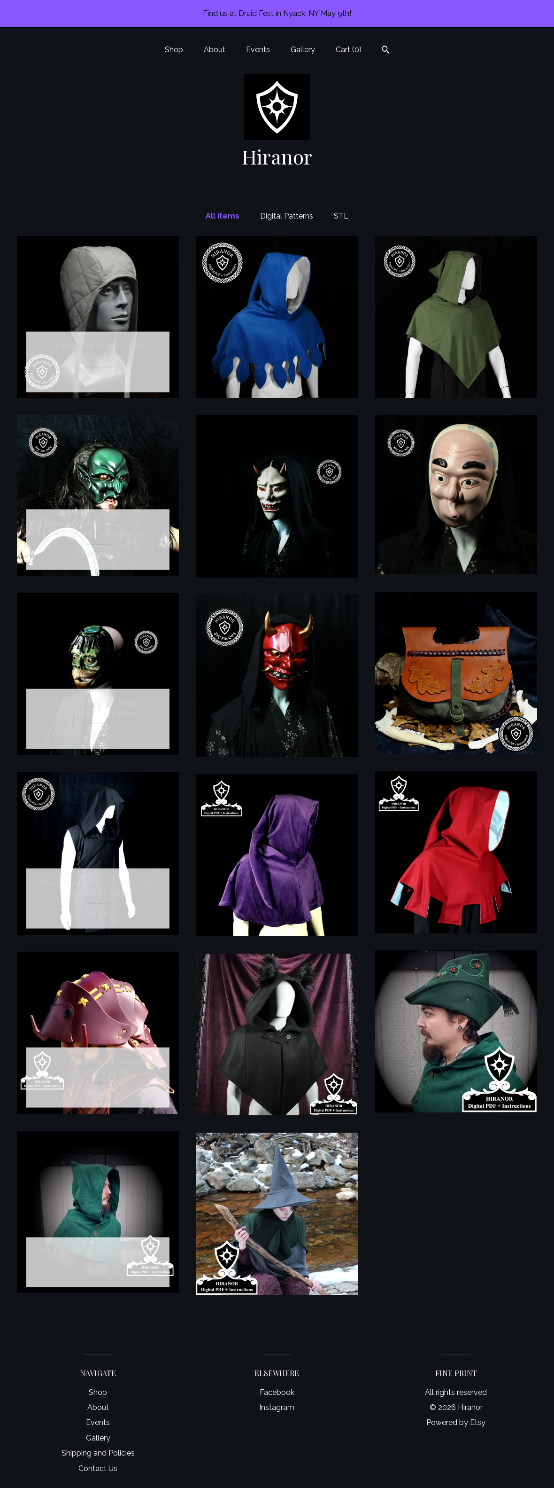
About (214, 49)
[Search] (385, 51)
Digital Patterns (286, 215)
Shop (174, 49)
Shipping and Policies (98, 1453)
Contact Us (97, 1468)
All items (222, 215)
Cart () (349, 49)
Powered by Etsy (455, 1422)
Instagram (276, 1407)
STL (341, 215)
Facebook (277, 1392)
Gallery (303, 49)
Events (258, 49)
